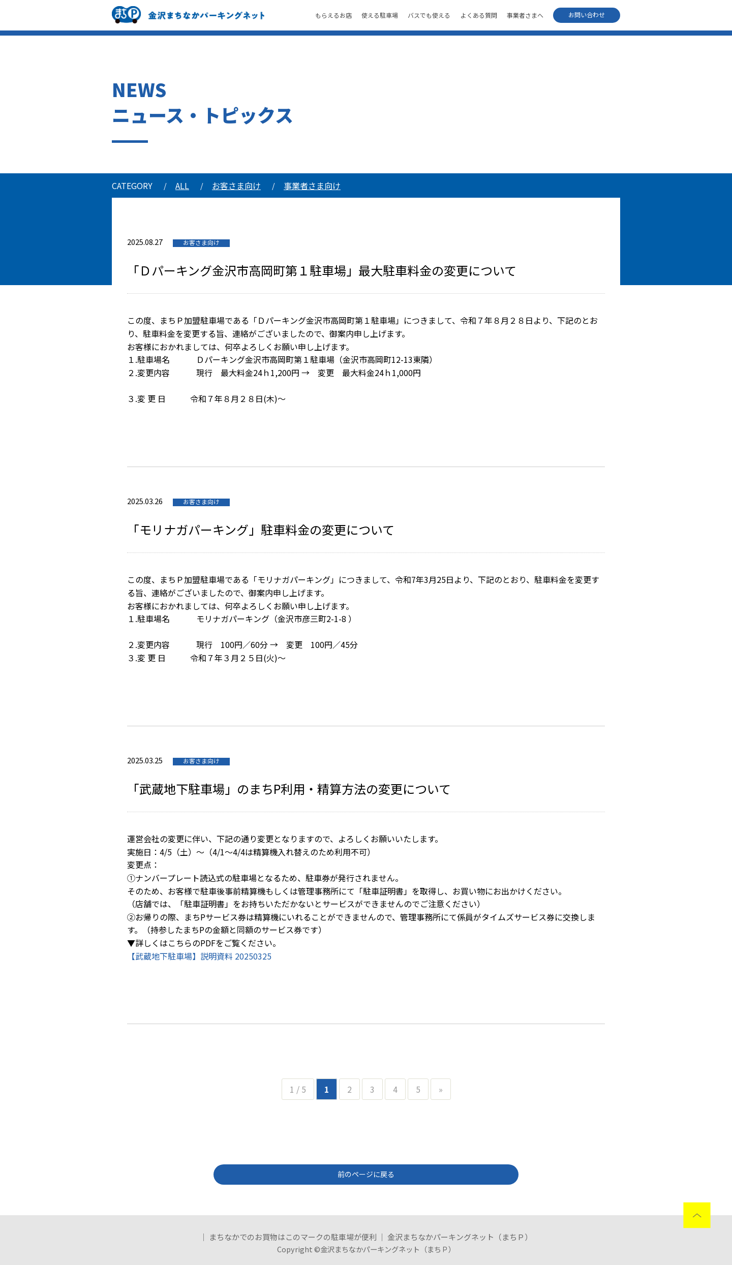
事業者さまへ (525, 15)
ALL (182, 185)
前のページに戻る (366, 1174)
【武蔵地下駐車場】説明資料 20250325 (199, 956)
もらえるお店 (333, 15)
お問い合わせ (586, 14)
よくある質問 (479, 15)
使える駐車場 (379, 15)
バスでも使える (429, 15)
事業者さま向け (312, 185)
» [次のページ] (441, 1089)
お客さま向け (236, 185)
